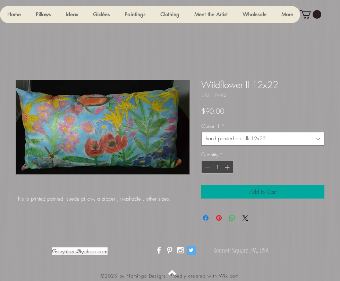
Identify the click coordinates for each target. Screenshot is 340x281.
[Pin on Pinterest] (219, 218)
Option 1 (212, 126)
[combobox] (262, 139)
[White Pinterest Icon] (169, 250)
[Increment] (227, 167)
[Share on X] (245, 218)
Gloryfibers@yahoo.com (80, 251)
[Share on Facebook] (206, 218)
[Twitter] (191, 250)
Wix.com (229, 276)
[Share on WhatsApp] (232, 218)
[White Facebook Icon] (158, 250)
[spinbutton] (217, 167)
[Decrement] (206, 167)
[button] (43, 14)
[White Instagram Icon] (180, 250)
